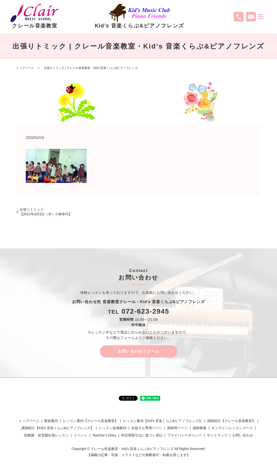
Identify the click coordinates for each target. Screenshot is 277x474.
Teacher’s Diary (104, 435)
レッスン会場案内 (112, 428)
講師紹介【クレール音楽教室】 (231, 421)
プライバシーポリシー (184, 435)
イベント (80, 435)
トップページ (25, 68)
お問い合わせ (242, 435)
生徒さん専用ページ (146, 428)
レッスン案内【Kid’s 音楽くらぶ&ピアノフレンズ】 (162, 421)
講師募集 (200, 428)
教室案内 (51, 421)
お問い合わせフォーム (138, 351)
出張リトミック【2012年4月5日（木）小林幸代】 (46, 211)
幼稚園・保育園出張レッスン (46, 435)
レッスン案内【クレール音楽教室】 (90, 421)
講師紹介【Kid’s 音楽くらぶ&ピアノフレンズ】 (57, 428)
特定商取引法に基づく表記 (141, 435)
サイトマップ (217, 435)
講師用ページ (177, 428)
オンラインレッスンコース (232, 428)
